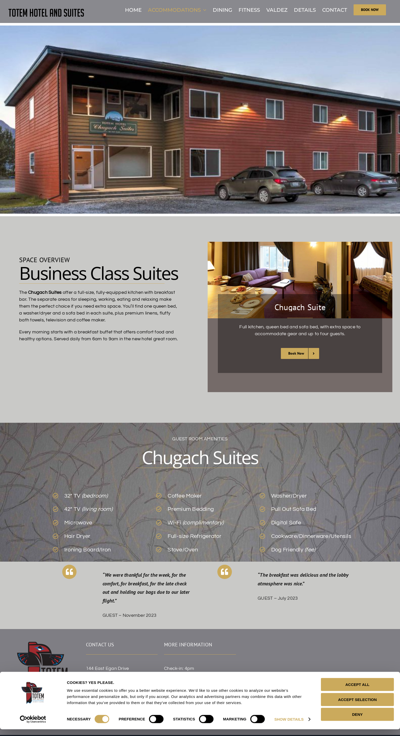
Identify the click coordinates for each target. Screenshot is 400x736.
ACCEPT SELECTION (357, 706)
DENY (357, 721)
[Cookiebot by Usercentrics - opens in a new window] (33, 726)
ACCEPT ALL (357, 691)
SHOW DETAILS (289, 726)
